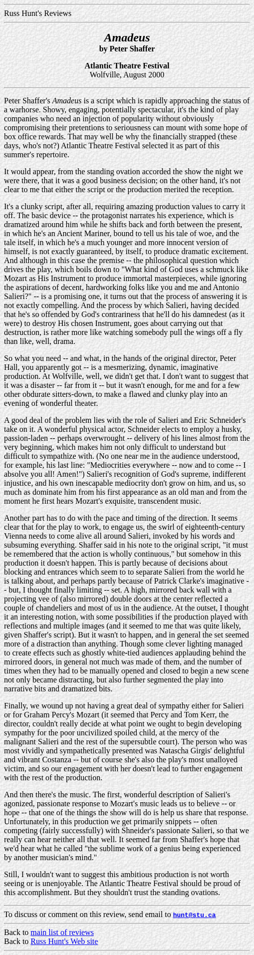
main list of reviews (62, 932)
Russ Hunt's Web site (64, 941)
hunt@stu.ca (194, 914)
